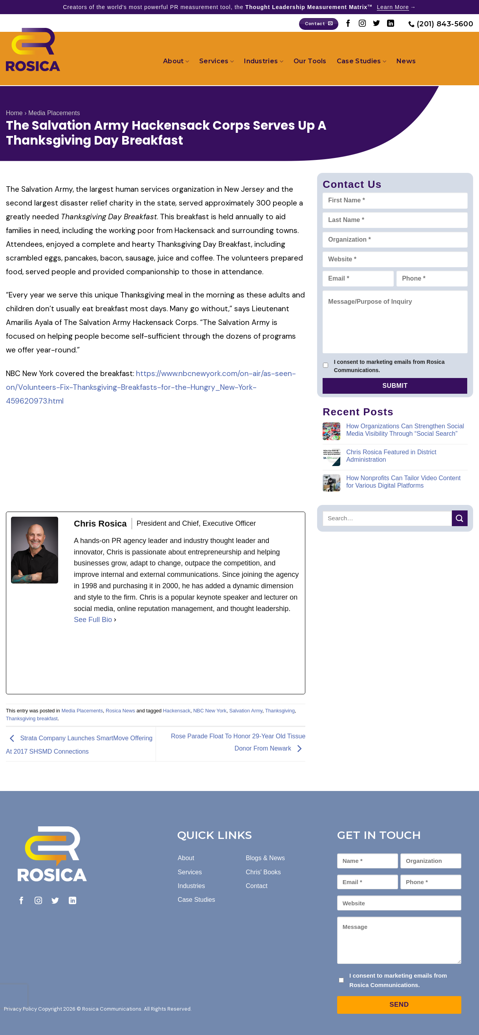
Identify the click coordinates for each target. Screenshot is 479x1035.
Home (14, 113)
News (406, 61)
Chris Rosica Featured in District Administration (391, 456)
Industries (263, 61)
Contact (256, 886)
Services (216, 61)
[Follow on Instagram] (362, 24)
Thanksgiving (280, 711)
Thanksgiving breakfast (32, 718)
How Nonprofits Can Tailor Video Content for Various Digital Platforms (403, 482)
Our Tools (310, 61)
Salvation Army (245, 711)
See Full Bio (93, 620)
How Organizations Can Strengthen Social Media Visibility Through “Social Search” (405, 430)
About (176, 61)
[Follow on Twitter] (376, 24)
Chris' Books (263, 872)
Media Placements (54, 113)
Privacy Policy (20, 1009)
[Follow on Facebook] (348, 24)
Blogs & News (265, 858)
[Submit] (460, 518)
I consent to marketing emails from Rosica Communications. (389, 366)
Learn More (393, 7)
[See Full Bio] (115, 620)
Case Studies (361, 61)
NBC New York (210, 711)
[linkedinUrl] (133, 659)
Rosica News (120, 711)
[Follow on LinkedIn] (390, 24)
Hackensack (177, 711)
